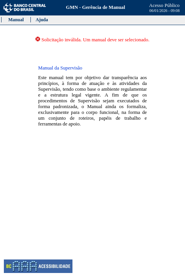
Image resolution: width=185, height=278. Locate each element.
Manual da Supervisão (60, 68)
